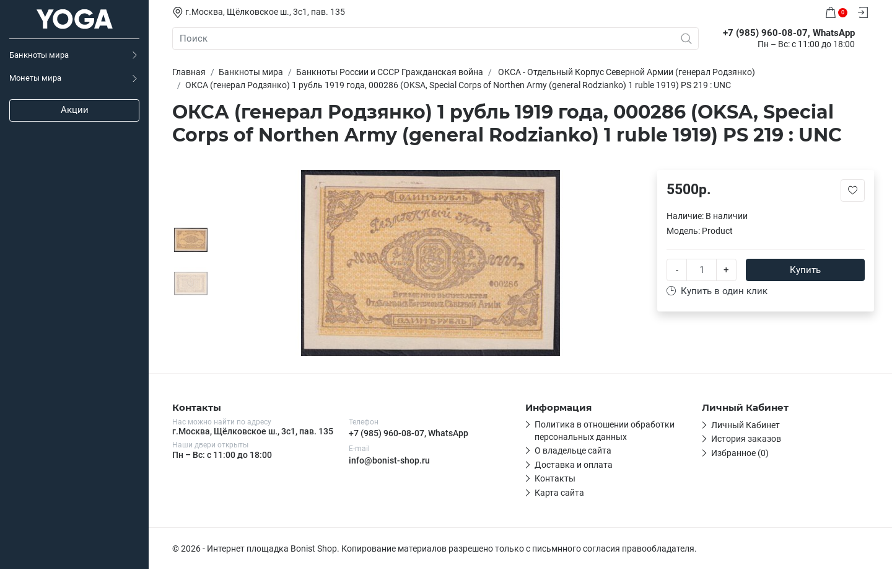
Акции (75, 109)
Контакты (555, 478)
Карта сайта (559, 493)
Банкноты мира (39, 55)
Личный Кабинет (745, 425)
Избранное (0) (740, 453)
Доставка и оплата (574, 465)
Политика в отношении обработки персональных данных (605, 430)
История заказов (746, 439)
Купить (805, 270)
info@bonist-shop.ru (389, 460)
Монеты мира (35, 78)
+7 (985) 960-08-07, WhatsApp (408, 433)
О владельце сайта (573, 450)
